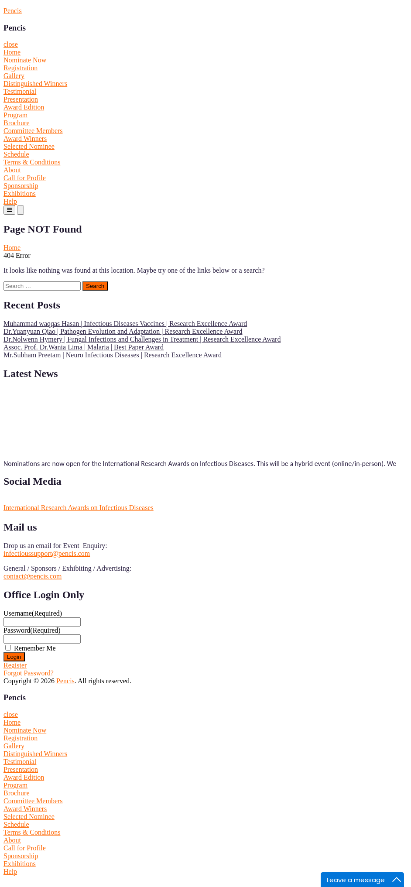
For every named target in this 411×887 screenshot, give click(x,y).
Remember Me (35, 648)
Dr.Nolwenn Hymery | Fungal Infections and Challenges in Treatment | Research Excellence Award (142, 339)
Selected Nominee (29, 146)
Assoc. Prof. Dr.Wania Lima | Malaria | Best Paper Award (83, 347)
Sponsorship (20, 185)
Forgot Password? (28, 673)
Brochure (16, 123)
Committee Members (33, 130)
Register (15, 665)
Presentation (20, 99)
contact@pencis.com (32, 576)
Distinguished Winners (35, 83)
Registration (20, 68)
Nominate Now (24, 60)
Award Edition (23, 107)
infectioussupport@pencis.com (46, 553)
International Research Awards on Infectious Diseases (78, 507)
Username (32, 613)
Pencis (12, 10)
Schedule (16, 154)
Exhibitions (19, 193)
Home (12, 52)
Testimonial (19, 91)
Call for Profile (24, 178)
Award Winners (25, 138)
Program (15, 115)
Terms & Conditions (31, 162)
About (12, 170)
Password (32, 630)
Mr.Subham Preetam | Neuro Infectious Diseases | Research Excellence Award (112, 355)
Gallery (13, 75)
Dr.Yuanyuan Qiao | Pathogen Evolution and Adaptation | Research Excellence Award (122, 331)
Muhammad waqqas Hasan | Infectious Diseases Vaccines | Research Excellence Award (125, 323)
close (10, 44)
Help (10, 201)
